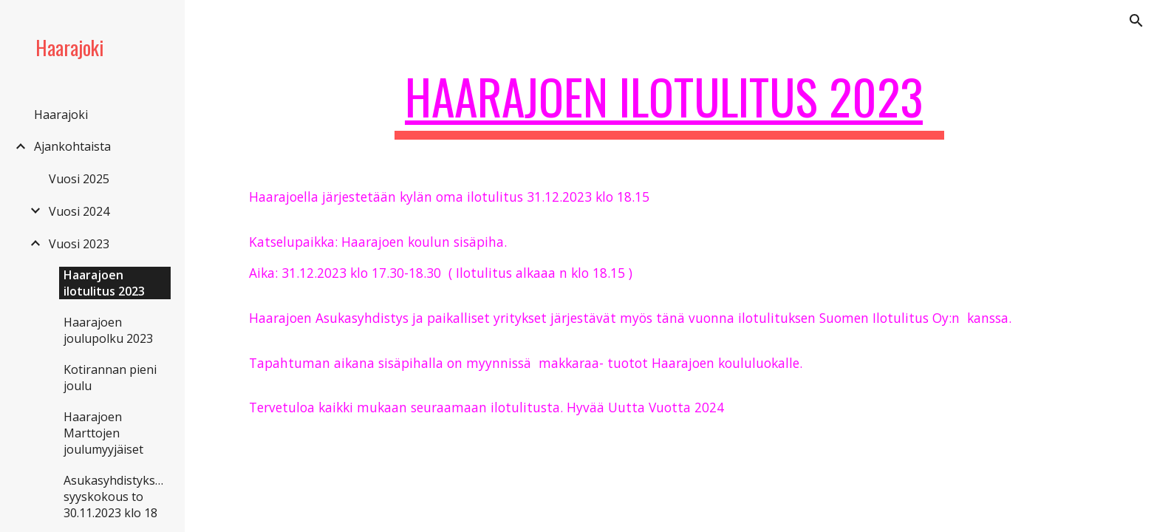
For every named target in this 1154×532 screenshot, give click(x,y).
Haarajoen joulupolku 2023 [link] (108, 330)
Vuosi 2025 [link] (79, 179)
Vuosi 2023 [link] (79, 244)
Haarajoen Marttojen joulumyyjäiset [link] (103, 433)
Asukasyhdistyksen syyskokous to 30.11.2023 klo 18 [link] (116, 496)
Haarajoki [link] (61, 114)
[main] (669, 104)
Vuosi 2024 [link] (79, 211)
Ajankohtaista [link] (72, 146)
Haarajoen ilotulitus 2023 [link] (104, 283)
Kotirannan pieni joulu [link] (110, 377)
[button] (1136, 20)
